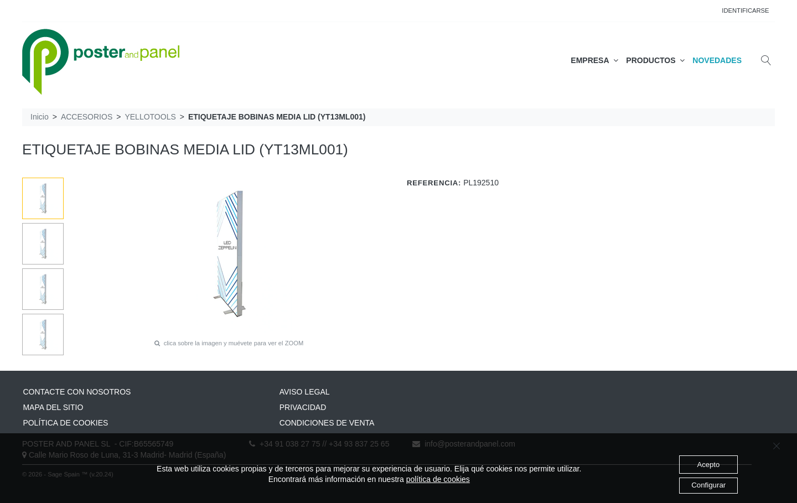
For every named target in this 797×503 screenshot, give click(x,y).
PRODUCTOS (655, 60)
